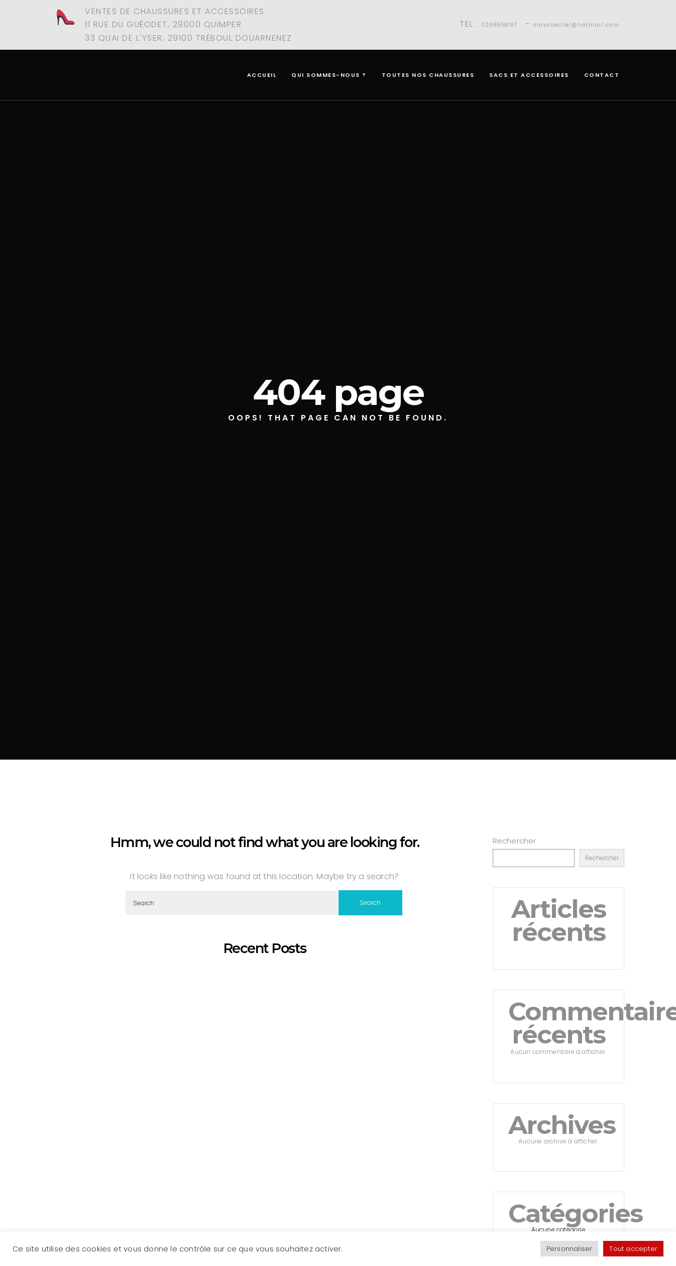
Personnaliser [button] (569, 1248)
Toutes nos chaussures (428, 75)
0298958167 (499, 25)
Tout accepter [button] (633, 1248)
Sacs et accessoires (529, 75)
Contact (602, 75)
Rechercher (514, 840)
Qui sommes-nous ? (329, 75)
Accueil (262, 75)
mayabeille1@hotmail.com (576, 25)
